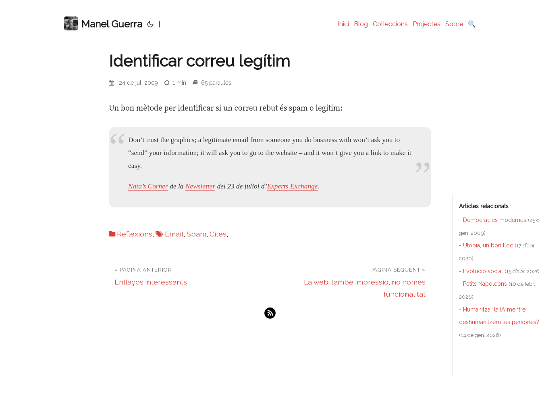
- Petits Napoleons (483, 283)
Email (174, 234)
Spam (196, 234)
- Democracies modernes (492, 220)
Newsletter (200, 186)
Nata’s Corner (148, 186)
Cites (218, 234)
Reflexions (134, 234)
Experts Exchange (292, 186)
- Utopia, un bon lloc (486, 245)
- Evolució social (481, 271)
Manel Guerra (103, 24)
